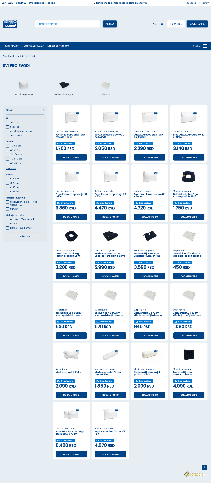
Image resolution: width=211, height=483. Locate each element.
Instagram (204, 2)
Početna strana (11, 56)
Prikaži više (11, 168)
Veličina (10, 141)
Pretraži (110, 24)
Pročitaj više (141, 2)
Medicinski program (58, 46)
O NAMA (196, 46)
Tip (7, 118)
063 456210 (7, 2)
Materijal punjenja (15, 197)
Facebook (191, 2)
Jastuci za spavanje (33, 46)
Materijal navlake (15, 215)
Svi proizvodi (12, 46)
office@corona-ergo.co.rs (42, 2)
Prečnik (9, 174)
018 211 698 (21, 2)
